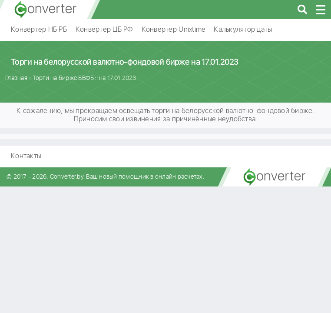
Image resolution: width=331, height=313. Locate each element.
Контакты (26, 156)
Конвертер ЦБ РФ (104, 30)
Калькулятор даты (243, 30)
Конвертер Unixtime (173, 30)
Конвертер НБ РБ (39, 30)
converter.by (45, 9)
